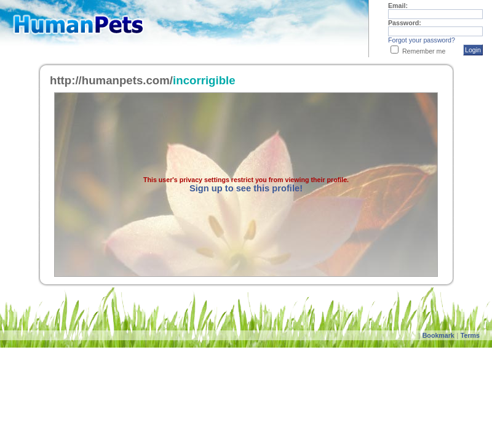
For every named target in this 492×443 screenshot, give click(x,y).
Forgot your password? (421, 40)
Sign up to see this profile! (246, 188)
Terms (470, 335)
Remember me (423, 51)
